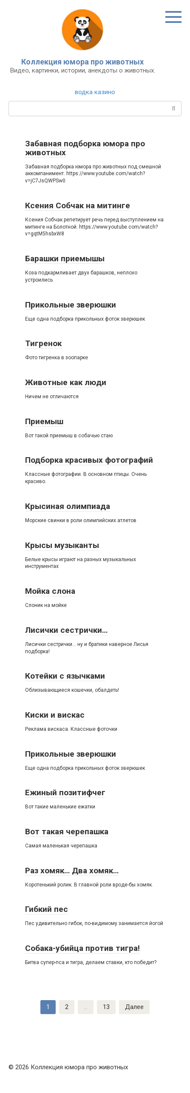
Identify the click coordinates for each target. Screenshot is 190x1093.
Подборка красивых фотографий (89, 460)
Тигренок (43, 343)
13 (106, 1007)
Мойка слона (50, 591)
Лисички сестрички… (66, 630)
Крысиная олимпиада (67, 506)
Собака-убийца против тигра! (82, 948)
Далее (134, 1007)
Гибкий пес (46, 909)
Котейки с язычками (65, 676)
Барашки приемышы (65, 258)
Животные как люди (65, 382)
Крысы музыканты (62, 545)
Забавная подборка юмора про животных (85, 148)
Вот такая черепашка (66, 831)
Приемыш (44, 421)
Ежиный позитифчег (65, 792)
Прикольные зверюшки (70, 305)
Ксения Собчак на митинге (77, 205)
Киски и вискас (55, 715)
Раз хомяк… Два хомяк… (72, 870)
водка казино (95, 92)
